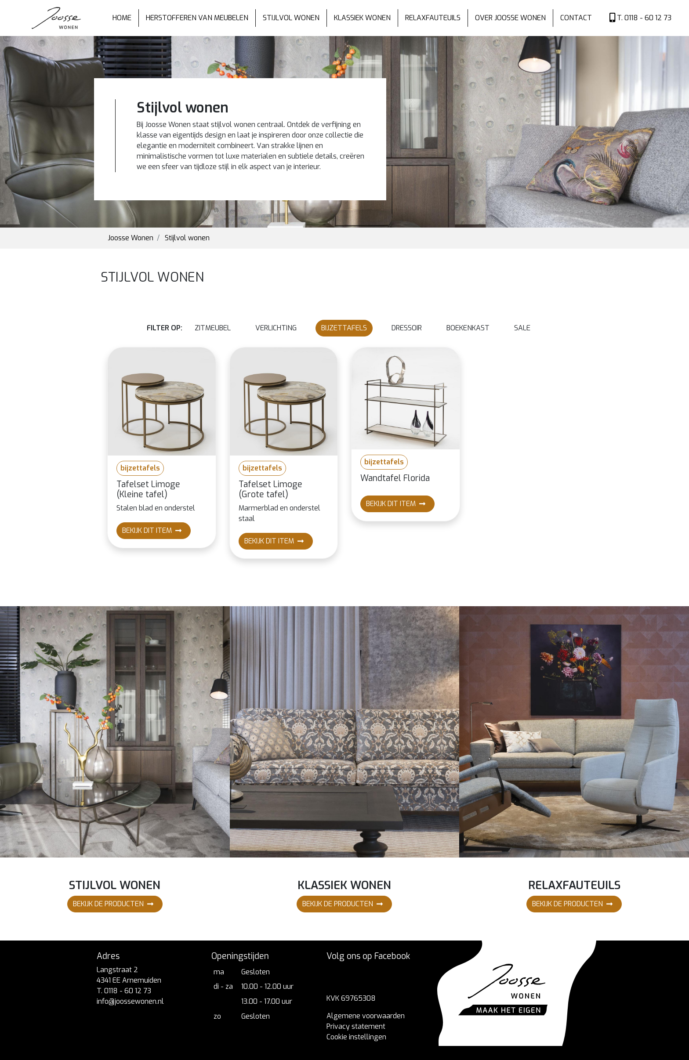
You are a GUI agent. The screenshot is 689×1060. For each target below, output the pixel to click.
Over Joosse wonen (510, 17)
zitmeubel (213, 328)
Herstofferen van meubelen (197, 17)
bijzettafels (344, 328)
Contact (576, 17)
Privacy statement (355, 1026)
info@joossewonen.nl (130, 1001)
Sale (522, 328)
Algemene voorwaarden (365, 1015)
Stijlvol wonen (291, 17)
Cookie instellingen (356, 1037)
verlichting (276, 328)
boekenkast (468, 328)
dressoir (407, 328)
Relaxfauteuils (433, 17)
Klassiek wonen (362, 17)
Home (121, 17)
